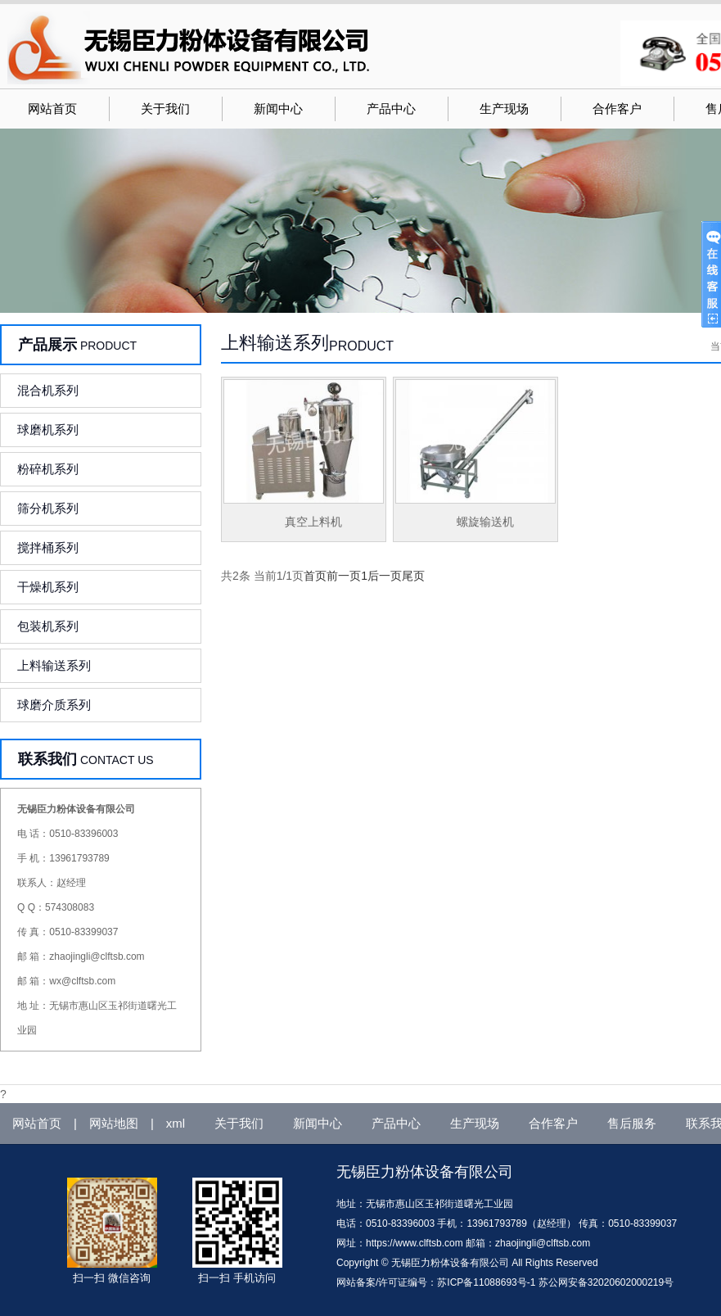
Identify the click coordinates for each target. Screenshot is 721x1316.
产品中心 (391, 108)
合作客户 (617, 108)
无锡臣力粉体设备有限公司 (424, 1172)
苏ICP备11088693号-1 (486, 1282)
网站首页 (52, 108)
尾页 (413, 575)
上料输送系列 (54, 665)
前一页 (344, 575)
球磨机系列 (48, 429)
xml (175, 1123)
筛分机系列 (48, 508)
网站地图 (113, 1123)
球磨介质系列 (54, 705)
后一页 (384, 575)
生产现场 (504, 108)
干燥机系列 (48, 587)
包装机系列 (48, 626)
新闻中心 (278, 108)
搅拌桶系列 (48, 547)
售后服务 (631, 1123)
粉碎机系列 (48, 469)
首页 (315, 575)
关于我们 (165, 108)
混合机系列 (48, 390)
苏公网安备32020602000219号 (606, 1282)
